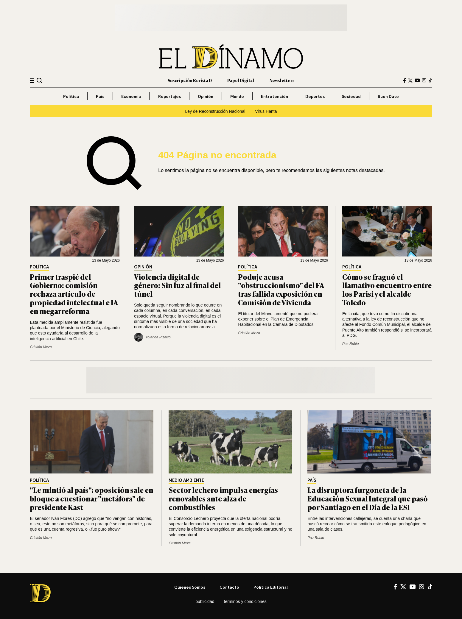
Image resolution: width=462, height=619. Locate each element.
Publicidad (204, 601)
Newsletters (282, 80)
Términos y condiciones (245, 601)
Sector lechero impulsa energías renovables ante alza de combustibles (223, 498)
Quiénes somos (189, 587)
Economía (131, 96)
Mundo (237, 96)
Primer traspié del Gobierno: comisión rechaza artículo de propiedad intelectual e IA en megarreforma (74, 293)
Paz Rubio (350, 344)
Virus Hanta (266, 111)
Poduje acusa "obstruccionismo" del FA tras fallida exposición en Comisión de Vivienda (281, 289)
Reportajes (169, 96)
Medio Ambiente (186, 480)
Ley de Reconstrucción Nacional (215, 111)
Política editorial (270, 587)
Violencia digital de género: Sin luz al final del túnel (177, 285)
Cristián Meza (41, 347)
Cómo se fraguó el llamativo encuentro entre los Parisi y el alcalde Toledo (387, 289)
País (100, 96)
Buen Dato (388, 96)
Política (71, 96)
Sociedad (351, 96)
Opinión (205, 96)
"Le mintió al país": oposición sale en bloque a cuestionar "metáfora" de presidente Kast (91, 498)
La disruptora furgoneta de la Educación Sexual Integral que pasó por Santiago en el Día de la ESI (367, 498)
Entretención (274, 96)
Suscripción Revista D (190, 80)
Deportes (315, 96)
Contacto (229, 587)
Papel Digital (240, 80)
